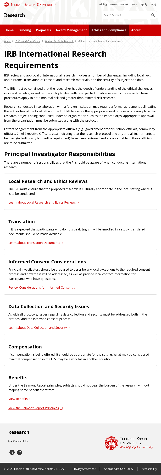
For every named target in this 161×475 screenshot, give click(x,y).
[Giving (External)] (103, 4)
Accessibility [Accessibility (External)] (149, 469)
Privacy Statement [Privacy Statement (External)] (84, 469)
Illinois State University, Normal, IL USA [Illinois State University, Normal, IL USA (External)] (39, 469)
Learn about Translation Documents (34, 243)
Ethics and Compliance (27, 41)
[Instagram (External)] (19, 452)
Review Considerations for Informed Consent (40, 287)
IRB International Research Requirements (100, 41)
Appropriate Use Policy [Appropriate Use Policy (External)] (118, 469)
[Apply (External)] (144, 4)
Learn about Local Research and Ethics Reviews (42, 202)
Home (7, 41)
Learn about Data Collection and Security (37, 327)
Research (14, 15)
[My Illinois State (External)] (153, 4)
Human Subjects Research (59, 41)
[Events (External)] (124, 4)
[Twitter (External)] (12, 452)
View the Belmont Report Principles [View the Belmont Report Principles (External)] (33, 408)
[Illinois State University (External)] (30, 4)
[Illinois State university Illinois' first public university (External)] (129, 443)
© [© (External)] (5, 469)
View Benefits (18, 399)
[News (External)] (114, 4)
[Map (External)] (134, 4)
